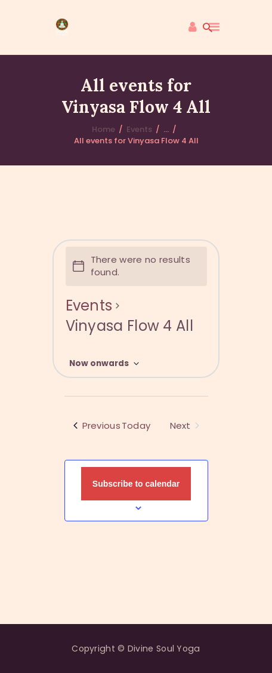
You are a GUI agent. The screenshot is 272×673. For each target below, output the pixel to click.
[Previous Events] (96, 426)
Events (139, 129)
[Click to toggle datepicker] (104, 364)
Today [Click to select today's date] (136, 425)
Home (103, 129)
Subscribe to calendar (136, 483)
